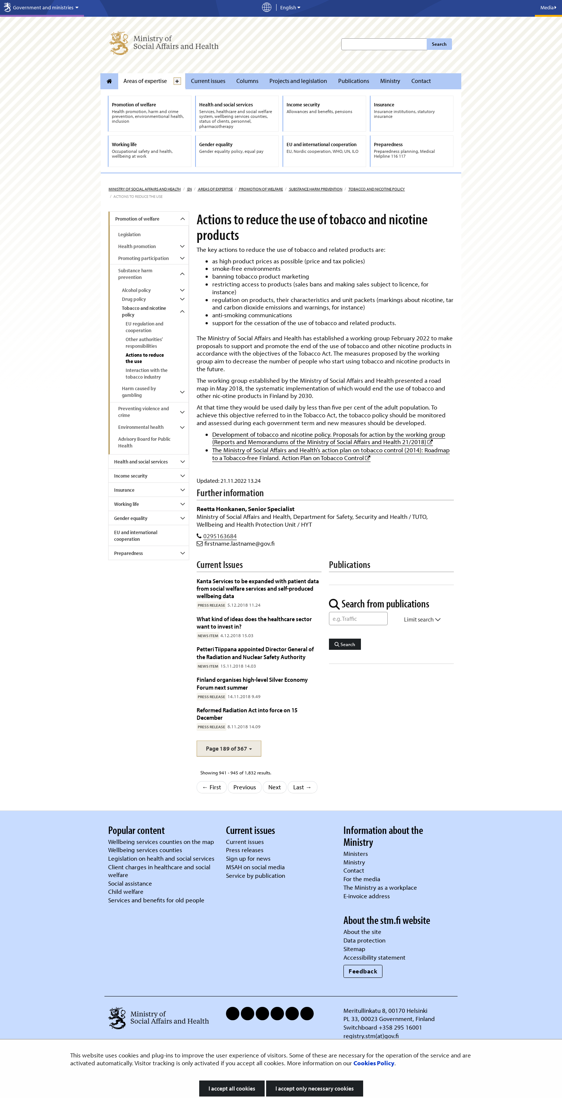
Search (439, 44)
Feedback (363, 971)
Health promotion (137, 246)
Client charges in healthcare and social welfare (159, 871)
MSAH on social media (255, 867)
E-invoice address (366, 896)
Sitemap (354, 949)
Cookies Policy (373, 1063)
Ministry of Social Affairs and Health (145, 189)
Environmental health (141, 427)
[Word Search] (358, 618)
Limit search (422, 619)
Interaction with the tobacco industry (147, 373)
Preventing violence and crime (143, 411)
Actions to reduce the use (145, 358)
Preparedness (128, 553)
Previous (244, 787)
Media (548, 7)
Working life (126, 504)
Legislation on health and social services (161, 858)
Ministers (355, 853)
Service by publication (255, 875)
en (189, 189)
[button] (229, 749)
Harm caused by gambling (139, 391)
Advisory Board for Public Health (144, 442)
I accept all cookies (232, 1088)
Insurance (124, 490)
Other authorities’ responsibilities (144, 342)
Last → (302, 787)
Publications (353, 80)
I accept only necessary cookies (314, 1088)
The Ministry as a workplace (380, 887)
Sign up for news (248, 858)
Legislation (129, 234)
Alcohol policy (136, 290)
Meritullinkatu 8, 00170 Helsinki (385, 1010)
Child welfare (125, 891)
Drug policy (134, 299)
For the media (361, 879)
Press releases (245, 850)
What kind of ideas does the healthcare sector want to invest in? (254, 622)
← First (212, 787)
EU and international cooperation (135, 535)
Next (274, 787)
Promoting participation (143, 258)
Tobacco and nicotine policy (376, 189)
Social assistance (130, 883)
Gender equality (130, 518)
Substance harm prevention (315, 189)
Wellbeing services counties (145, 850)
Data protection (364, 940)
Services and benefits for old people (156, 900)
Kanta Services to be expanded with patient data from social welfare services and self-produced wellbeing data (258, 588)
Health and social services (141, 461)
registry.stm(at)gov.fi (371, 1036)
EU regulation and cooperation (144, 327)
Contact (421, 80)
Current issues (208, 80)
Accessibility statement (374, 957)
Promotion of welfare (260, 189)
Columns (247, 80)
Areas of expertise (145, 80)
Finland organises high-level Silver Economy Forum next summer (252, 683)
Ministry (390, 80)
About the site (362, 931)
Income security (130, 475)
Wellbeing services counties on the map (161, 841)
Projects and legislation (298, 80)
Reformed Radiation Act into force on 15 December (247, 713)
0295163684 (220, 536)
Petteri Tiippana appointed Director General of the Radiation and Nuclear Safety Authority (255, 652)
